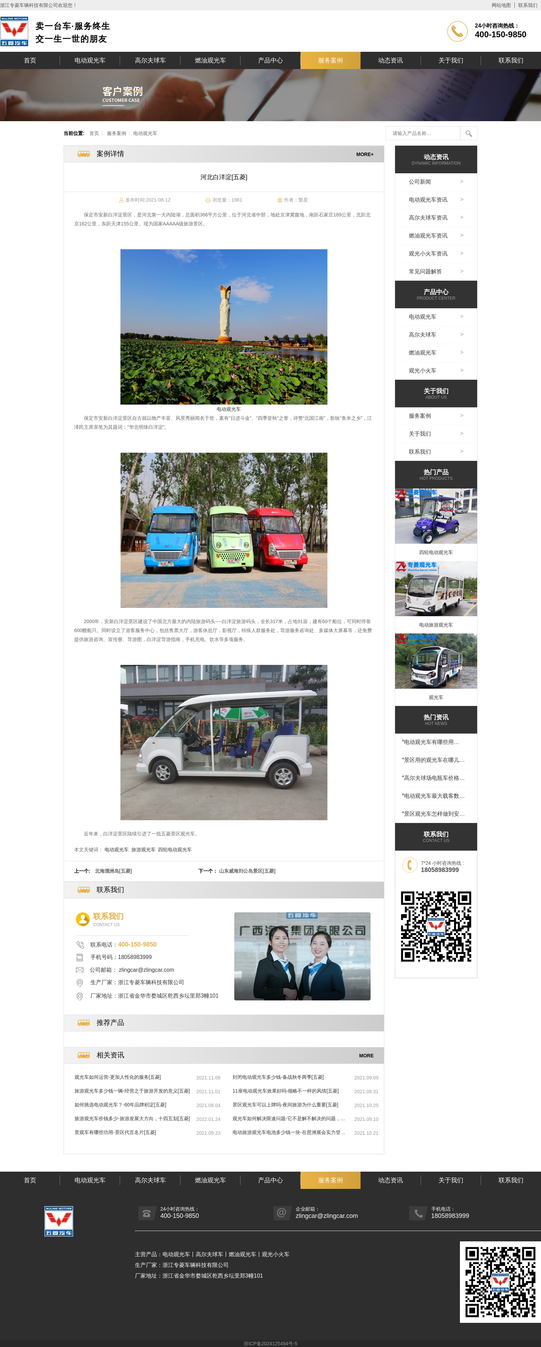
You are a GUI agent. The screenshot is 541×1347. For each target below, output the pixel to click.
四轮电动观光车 (175, 849)
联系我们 (528, 5)
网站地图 (501, 5)
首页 (30, 60)
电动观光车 (90, 60)
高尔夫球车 (150, 60)
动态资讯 (390, 60)
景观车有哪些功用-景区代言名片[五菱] (115, 1132)
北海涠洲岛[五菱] (113, 871)
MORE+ (365, 154)
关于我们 (451, 60)
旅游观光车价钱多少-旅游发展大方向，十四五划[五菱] (132, 1118)
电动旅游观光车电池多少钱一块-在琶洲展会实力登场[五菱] (289, 1133)
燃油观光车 (210, 60)
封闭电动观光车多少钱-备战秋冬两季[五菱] (278, 1077)
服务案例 (330, 60)
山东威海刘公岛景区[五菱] (247, 871)
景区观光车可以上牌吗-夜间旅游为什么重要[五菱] (285, 1104)
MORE (366, 1055)
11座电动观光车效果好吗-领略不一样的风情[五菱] (286, 1091)
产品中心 (270, 60)
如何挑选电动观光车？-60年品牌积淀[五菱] (120, 1104)
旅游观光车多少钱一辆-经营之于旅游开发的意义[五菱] (132, 1091)
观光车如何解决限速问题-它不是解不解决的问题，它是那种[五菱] (289, 1119)
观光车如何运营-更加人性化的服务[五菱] (118, 1077)
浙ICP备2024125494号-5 (270, 1343)
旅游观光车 (143, 849)
